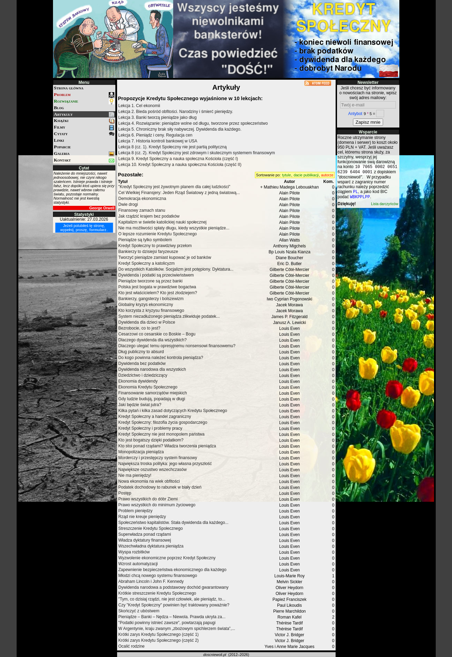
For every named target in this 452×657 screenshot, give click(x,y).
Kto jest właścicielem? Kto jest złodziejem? (157, 292)
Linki (59, 140)
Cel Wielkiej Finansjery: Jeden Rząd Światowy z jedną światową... (179, 192)
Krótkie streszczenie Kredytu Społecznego (157, 593)
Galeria (84, 154)
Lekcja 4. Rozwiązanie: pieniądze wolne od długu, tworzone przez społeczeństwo (193, 123)
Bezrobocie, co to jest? (139, 328)
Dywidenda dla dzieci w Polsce (146, 322)
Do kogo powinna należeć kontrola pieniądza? (160, 357)
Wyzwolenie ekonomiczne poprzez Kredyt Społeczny (167, 557)
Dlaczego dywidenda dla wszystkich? (152, 340)
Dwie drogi (128, 204)
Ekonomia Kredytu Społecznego (148, 387)
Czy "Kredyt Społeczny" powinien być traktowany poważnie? (174, 605)
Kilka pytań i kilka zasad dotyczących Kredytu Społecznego (172, 410)
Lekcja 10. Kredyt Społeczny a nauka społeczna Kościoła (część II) (180, 164)
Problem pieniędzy (135, 510)
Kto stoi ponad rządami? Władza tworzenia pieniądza (167, 446)
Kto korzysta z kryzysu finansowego (151, 310)
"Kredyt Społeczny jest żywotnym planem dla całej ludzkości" (174, 186)
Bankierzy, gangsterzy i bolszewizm (151, 298)
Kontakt (84, 160)
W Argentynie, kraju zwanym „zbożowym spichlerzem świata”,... (176, 628)
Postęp (124, 493)
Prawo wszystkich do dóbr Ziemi (148, 499)
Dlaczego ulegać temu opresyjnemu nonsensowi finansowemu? (177, 345)
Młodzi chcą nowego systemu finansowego (157, 575)
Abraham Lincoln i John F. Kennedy (151, 581)
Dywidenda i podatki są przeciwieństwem (156, 275)
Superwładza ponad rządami (144, 534)
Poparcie (62, 146)
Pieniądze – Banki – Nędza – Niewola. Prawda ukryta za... (172, 616)
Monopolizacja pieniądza (141, 451)
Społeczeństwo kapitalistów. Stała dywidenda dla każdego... (173, 522)
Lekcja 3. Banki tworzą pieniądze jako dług (157, 117)
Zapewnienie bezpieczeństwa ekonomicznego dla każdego (172, 569)
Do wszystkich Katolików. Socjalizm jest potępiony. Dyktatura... (176, 269)
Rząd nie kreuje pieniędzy (142, 516)
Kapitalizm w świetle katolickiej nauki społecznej (162, 222)
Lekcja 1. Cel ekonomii (139, 105)
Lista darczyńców (384, 207)
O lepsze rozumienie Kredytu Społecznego (157, 233)
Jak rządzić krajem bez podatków (149, 216)
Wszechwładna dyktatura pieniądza (151, 546)
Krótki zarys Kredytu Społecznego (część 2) (158, 640)
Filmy (84, 127)
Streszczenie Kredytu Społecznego (150, 528)
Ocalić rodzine (131, 646)
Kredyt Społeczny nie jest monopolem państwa (161, 434)
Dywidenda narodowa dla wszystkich (152, 369)
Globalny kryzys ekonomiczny (145, 304)
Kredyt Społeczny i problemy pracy (150, 428)
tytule (286, 175)
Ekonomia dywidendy (138, 381)
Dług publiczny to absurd (141, 351)
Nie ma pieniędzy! (134, 475)
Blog (59, 107)
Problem (84, 95)
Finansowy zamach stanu (141, 210)
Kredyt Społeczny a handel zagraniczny (154, 416)
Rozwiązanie (84, 101)
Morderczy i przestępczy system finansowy (157, 457)
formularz (97, 230)
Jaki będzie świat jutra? (139, 404)
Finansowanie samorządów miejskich (152, 393)
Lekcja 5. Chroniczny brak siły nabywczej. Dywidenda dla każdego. (180, 129)
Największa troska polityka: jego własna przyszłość (165, 463)
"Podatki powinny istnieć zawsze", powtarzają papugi (167, 622)
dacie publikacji (306, 175)
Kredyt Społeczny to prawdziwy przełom (155, 245)
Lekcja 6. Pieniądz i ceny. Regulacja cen (155, 135)
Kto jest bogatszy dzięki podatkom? (151, 440)
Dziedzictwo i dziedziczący (142, 375)
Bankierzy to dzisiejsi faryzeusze (148, 251)
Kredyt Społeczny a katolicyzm (146, 263)
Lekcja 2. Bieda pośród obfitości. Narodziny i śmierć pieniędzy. (175, 111)
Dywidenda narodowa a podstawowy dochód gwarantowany (173, 587)
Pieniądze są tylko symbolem (145, 239)
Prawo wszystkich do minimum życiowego (157, 504)
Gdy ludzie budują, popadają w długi (151, 398)
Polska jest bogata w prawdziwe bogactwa (157, 286)
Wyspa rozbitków (134, 552)
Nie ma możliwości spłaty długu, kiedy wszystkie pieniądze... (174, 228)
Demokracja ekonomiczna (142, 198)
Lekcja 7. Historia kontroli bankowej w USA (157, 141)
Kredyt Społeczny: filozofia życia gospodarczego (162, 422)
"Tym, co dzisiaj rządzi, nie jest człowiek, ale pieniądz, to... (171, 599)
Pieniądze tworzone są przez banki (150, 281)
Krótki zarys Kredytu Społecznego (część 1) (158, 634)
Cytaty (84, 134)
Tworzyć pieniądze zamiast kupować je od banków (164, 257)
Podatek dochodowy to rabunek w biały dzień (160, 487)
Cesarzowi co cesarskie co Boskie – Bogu (157, 334)
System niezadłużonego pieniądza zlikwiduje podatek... (169, 316)
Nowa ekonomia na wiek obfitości (149, 481)
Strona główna (68, 87)
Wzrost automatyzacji (138, 563)
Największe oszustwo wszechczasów (152, 469)
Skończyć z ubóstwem (139, 610)
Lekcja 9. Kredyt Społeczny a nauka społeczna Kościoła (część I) (178, 158)
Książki (84, 121)
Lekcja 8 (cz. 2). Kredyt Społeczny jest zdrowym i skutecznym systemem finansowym (196, 152)
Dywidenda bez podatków (142, 363)
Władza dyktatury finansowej (144, 540)
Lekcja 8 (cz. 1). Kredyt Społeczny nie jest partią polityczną (172, 146)
